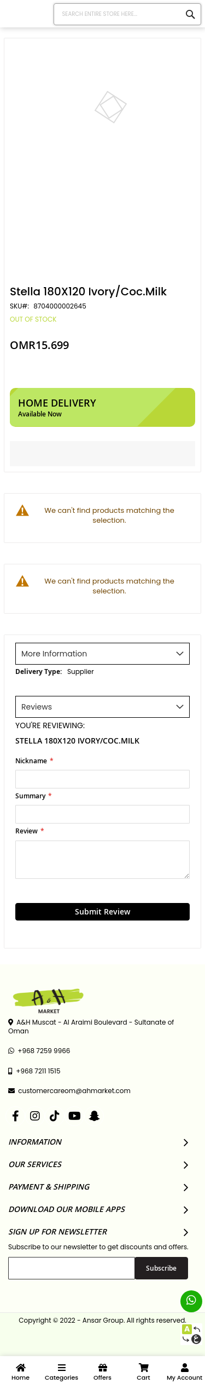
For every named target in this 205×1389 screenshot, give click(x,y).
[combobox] (128, 14)
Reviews (36, 706)
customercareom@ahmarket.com (69, 1091)
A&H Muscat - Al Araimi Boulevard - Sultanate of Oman (91, 1027)
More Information (54, 653)
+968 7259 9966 (39, 1051)
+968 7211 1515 (34, 1071)
